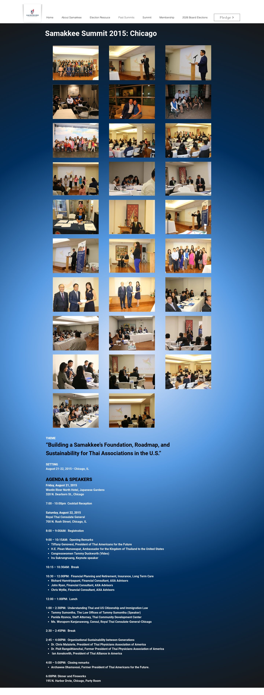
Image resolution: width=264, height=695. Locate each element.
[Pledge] (227, 17)
